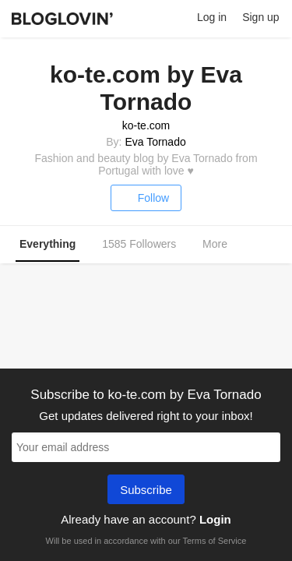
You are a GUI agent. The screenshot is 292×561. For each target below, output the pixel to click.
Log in (212, 17)
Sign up (260, 17)
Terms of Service (214, 540)
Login (215, 519)
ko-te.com (146, 125)
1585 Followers (139, 244)
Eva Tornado (155, 142)
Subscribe (146, 491)
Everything (47, 244)
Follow (146, 198)
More (223, 245)
